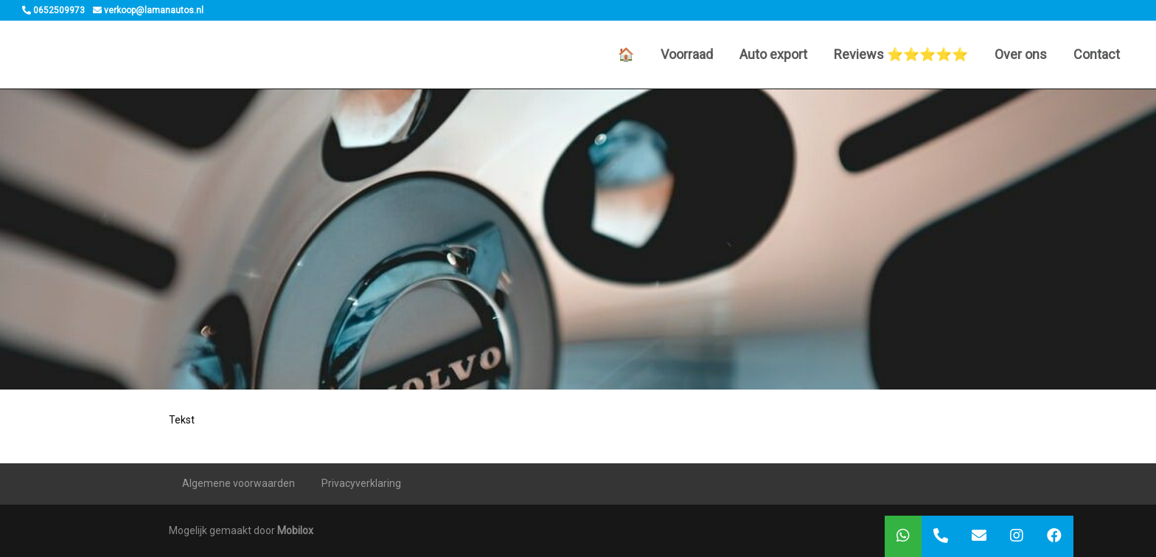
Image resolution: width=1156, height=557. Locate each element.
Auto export (773, 54)
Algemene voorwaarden (238, 483)
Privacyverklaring (361, 483)
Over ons (1021, 54)
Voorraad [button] (687, 54)
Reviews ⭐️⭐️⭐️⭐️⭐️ (901, 54)
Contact (1096, 54)
